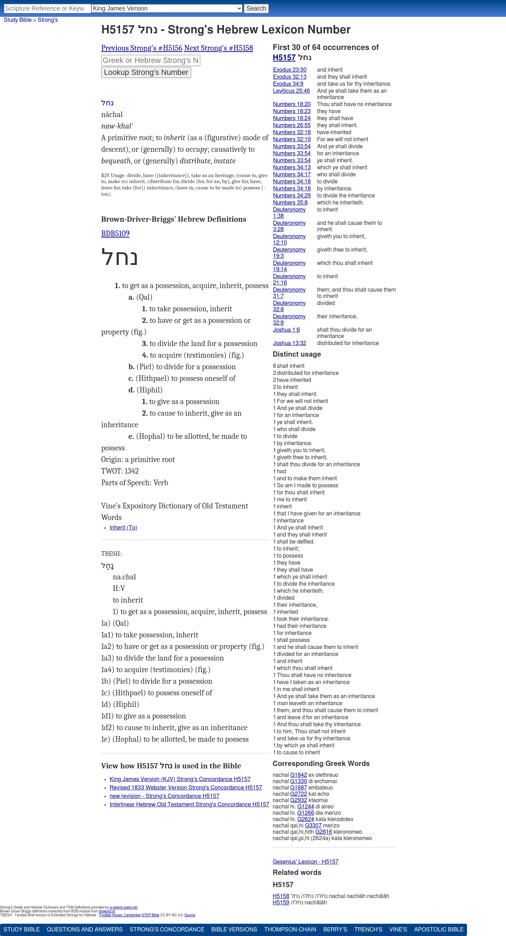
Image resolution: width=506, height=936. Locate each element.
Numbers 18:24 (292, 118)
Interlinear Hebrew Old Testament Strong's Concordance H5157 (189, 804)
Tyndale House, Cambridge (120, 915)
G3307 (313, 825)
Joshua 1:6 (286, 330)
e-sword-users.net (123, 907)
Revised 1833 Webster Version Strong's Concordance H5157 (186, 788)
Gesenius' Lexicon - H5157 (305, 862)
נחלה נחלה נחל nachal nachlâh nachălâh (331, 896)
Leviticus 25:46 (291, 91)
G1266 (305, 813)
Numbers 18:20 (292, 104)
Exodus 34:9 (288, 84)
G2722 (298, 794)
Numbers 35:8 (290, 203)
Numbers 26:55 (292, 125)
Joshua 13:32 (289, 343)
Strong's (48, 20)
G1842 (298, 775)
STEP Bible (150, 915)
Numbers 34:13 (292, 167)
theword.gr (107, 911)
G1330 (298, 781)
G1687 (298, 788)
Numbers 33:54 (292, 146)
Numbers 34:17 (292, 174)
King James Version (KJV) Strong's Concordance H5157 (180, 779)
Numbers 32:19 (292, 139)
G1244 (305, 807)
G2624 (305, 819)
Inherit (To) (123, 528)
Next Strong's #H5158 (218, 48)
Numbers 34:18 (292, 181)
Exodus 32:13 (289, 77)
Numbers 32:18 (292, 132)
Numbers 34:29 (292, 196)
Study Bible (18, 20)
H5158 (281, 896)
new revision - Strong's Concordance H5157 (164, 796)
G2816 (323, 832)
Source (189, 915)
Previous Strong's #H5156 (141, 48)
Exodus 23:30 (289, 70)
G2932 (298, 800)
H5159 (281, 902)
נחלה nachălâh (300, 902)
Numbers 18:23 (292, 111)
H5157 (284, 57)
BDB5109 (115, 233)
